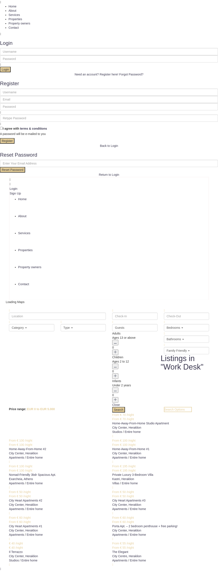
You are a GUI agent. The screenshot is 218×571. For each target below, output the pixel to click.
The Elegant (120, 552)
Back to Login (109, 145)
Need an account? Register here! (96, 74)
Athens (28, 479)
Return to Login (109, 174)
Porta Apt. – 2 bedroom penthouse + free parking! (145, 526)
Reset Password (12, 169)
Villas (115, 483)
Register (7, 141)
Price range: (17, 409)
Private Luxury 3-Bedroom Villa (132, 474)
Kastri (116, 479)
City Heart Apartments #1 (25, 526)
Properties (15, 19)
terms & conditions (33, 128)
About (12, 10)
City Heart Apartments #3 (128, 500)
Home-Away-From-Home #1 (130, 449)
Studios (117, 432)
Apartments (16, 457)
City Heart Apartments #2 (25, 500)
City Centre (119, 556)
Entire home (133, 432)
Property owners (19, 23)
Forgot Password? (131, 74)
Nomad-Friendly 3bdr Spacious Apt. (32, 474)
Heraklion (135, 427)
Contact (14, 27)
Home (12, 6)
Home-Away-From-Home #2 (27, 449)
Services (14, 15)
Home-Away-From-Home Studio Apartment (140, 423)
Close (116, 405)
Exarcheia (15, 479)
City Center (119, 427)
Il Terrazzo (16, 552)
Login (5, 69)
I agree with (25, 128)
